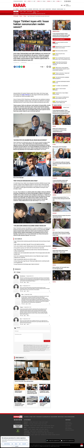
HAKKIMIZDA (26, 416)
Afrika (45, 423)
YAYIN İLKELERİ (39, 416)
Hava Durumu (68, 422)
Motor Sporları (47, 427)
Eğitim (24, 11)
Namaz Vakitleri (68, 423)
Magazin (33, 429)
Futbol (29, 427)
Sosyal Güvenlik (47, 425)
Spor (40, 9)
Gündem (33, 432)
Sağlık (37, 429)
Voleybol (38, 427)
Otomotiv (38, 425)
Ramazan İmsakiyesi (69, 430)
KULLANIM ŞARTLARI (46, 416)
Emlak (34, 425)
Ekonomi (30, 9)
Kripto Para (35, 9)
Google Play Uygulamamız (53, 440)
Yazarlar (22, 9)
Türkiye (34, 11)
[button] (40, 67)
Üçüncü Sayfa (29, 11)
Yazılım (44, 431)
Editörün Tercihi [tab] (66, 107)
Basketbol (33, 427)
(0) (25, 282)
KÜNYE (34, 416)
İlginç (46, 432)
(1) (25, 291)
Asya (43, 423)
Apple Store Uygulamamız (68, 440)
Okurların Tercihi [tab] (57, 107)
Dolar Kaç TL (68, 427)
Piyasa (31, 425)
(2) (28, 291)
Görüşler (54, 9)
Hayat (43, 9)
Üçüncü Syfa (35, 422)
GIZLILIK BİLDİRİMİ (53, 416)
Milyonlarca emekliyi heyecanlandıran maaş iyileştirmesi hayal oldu (32, 13)
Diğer (52, 427)
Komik (43, 432)
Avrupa (39, 423)
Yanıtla (22, 282)
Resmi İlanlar (60, 9)
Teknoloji (26, 431)
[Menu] (64, 9)
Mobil (31, 431)
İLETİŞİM (31, 416)
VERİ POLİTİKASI (61, 416)
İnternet (35, 431)
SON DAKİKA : (16, 13)
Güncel (17, 9)
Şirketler (52, 425)
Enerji (42, 425)
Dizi (36, 432)
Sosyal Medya (40, 431)
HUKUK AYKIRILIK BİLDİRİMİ (69, 416)
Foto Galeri (27, 434)
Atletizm (42, 427)
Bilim (48, 431)
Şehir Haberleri (68, 428)
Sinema (39, 432)
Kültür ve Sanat (48, 434)
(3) (28, 324)
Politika (21, 11)
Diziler (30, 429)
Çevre (38, 11)
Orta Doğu (31, 423)
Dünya (26, 9)
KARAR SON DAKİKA (17, 426)
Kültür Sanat (41, 429)
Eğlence (46, 429)
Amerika (36, 423)
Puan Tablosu (68, 425)
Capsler (36, 434)
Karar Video (48, 9)
